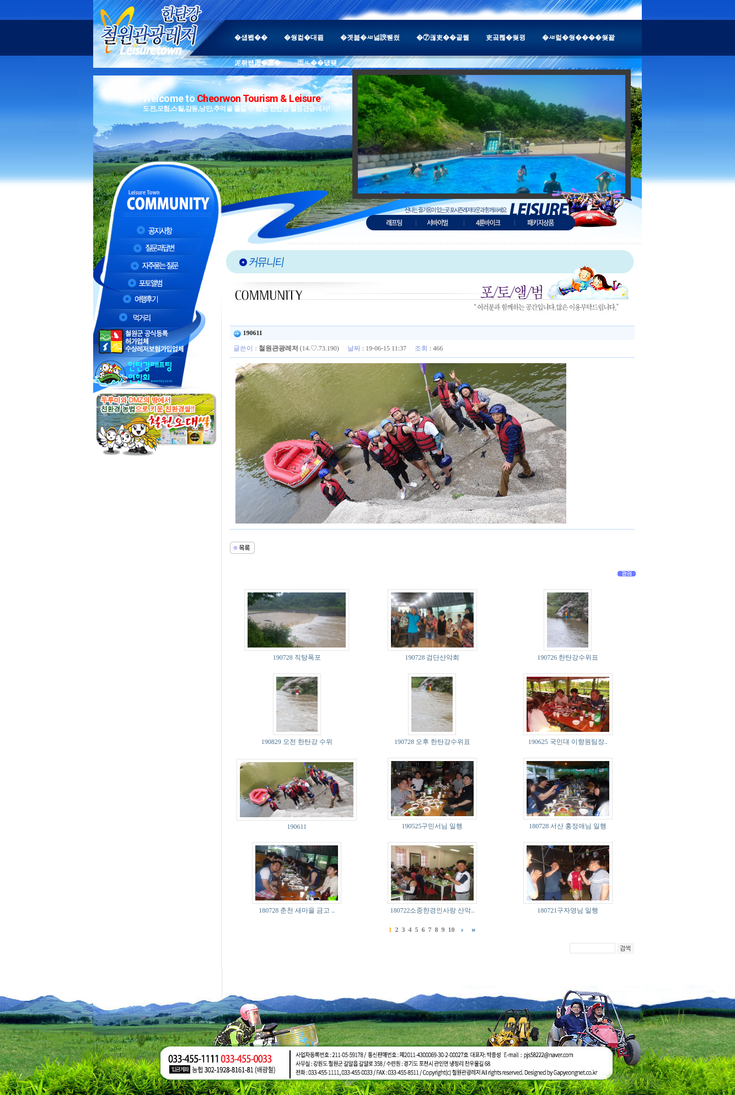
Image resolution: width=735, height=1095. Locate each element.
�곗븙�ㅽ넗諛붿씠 (370, 37)
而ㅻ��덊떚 (317, 63)
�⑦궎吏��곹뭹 (442, 37)
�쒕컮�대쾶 (304, 37)
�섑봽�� (250, 37)
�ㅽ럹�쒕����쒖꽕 (578, 37)
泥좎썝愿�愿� (257, 63)
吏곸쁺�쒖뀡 (505, 37)
